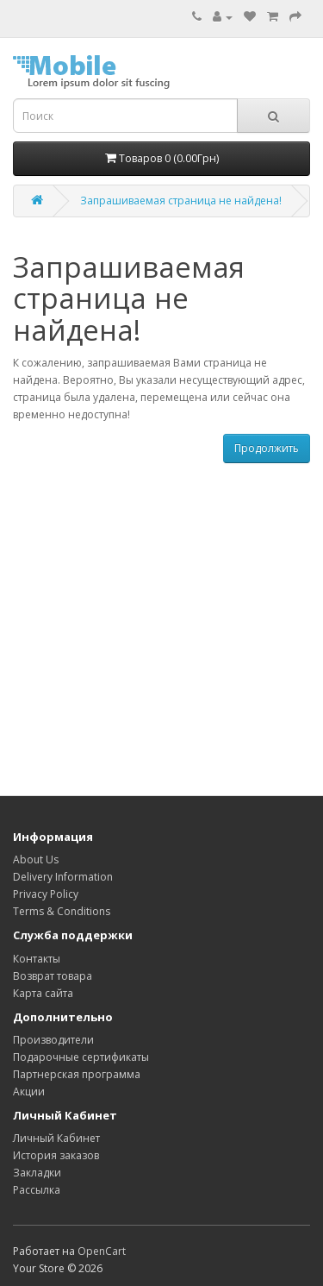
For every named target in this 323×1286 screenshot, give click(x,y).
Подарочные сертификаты (81, 1057)
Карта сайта (43, 993)
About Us (36, 859)
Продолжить (266, 448)
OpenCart (102, 1251)
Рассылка (36, 1189)
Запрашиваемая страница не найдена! (181, 200)
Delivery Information (63, 876)
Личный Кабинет (56, 1138)
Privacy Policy (45, 894)
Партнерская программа (76, 1074)
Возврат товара (52, 976)
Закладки (37, 1172)
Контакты (36, 958)
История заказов (56, 1155)
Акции (29, 1091)
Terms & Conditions (61, 911)
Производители (53, 1039)
